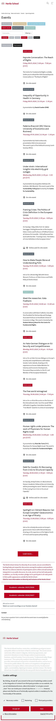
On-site (36, 37)
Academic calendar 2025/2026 (21, 587)
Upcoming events (30, 13)
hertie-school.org (5, 13)
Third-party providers (43, 700)
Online (30, 37)
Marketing (27, 700)
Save (41, 709)
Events (22, 13)
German (17, 37)
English (12, 37)
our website (39, 689)
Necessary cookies (10, 700)
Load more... (28, 554)
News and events (15, 13)
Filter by (28, 33)
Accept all (16, 709)
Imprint (43, 714)
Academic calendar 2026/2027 (21, 595)
